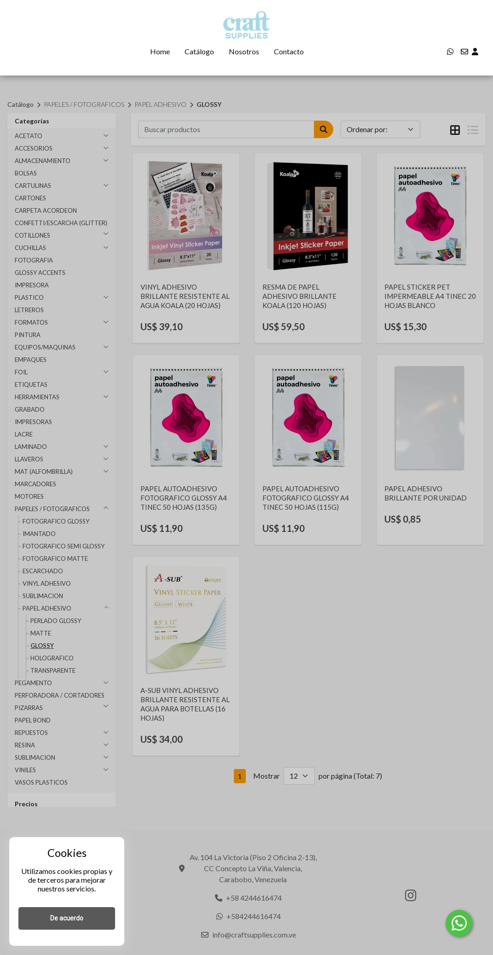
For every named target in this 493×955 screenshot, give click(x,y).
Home (160, 51)
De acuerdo (66, 918)
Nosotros (244, 51)
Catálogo (199, 51)
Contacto (289, 51)
